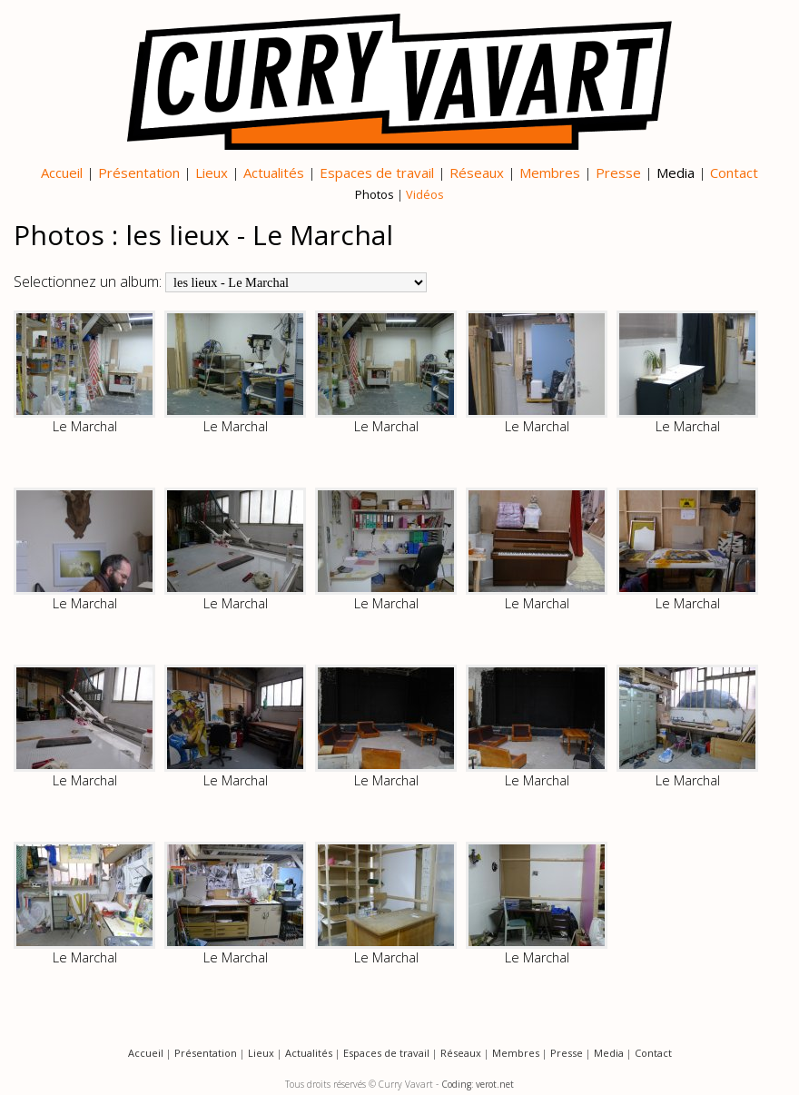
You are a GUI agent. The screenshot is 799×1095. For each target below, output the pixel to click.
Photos (374, 194)
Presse (618, 172)
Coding (456, 1084)
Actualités (273, 172)
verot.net (495, 1084)
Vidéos (425, 194)
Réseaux (476, 172)
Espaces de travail (377, 172)
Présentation (139, 172)
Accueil (62, 172)
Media (675, 172)
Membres (549, 172)
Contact (734, 172)
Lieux (211, 172)
